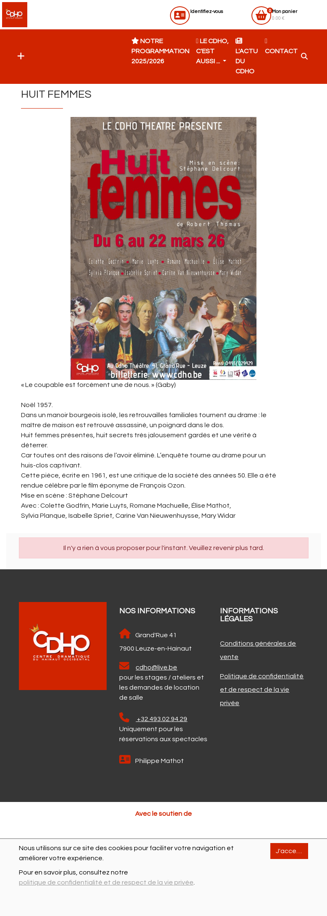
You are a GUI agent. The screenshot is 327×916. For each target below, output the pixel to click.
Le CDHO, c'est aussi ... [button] (212, 51)
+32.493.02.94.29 (153, 718)
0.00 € (284, 15)
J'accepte (292, 851)
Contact (281, 46)
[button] (19, 56)
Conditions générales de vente (258, 650)
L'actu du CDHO (246, 56)
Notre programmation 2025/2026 (160, 51)
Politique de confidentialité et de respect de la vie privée (261, 689)
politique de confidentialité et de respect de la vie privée (106, 882)
